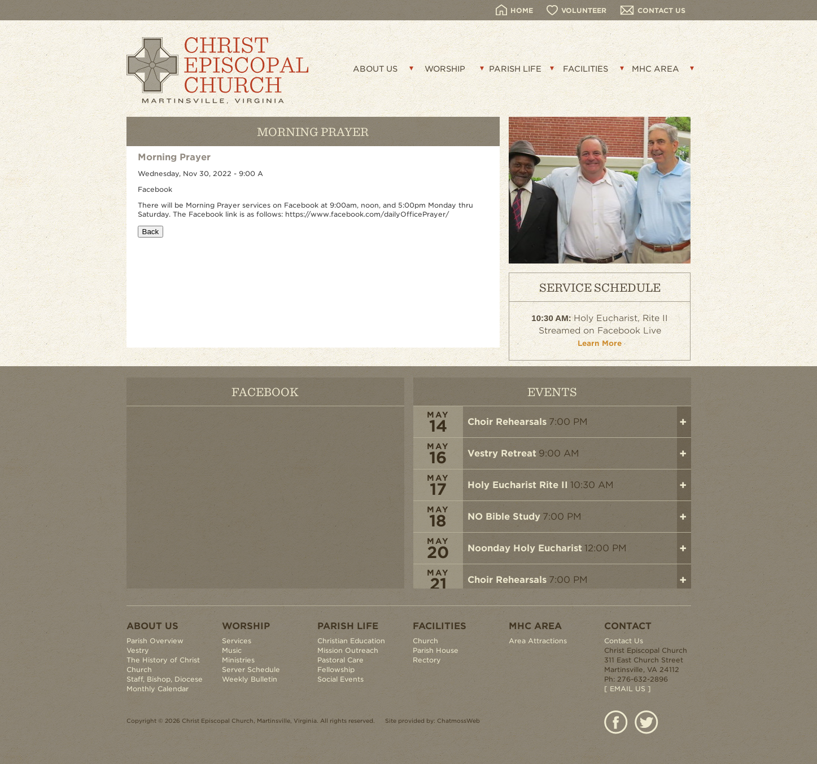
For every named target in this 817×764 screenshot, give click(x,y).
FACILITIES (585, 68)
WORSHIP (445, 68)
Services (236, 640)
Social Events (340, 679)
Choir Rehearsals (507, 421)
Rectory (427, 660)
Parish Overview (155, 640)
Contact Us (623, 640)
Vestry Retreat (502, 453)
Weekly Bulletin (249, 679)
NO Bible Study (504, 516)
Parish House (435, 650)
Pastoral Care (340, 660)
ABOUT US (375, 68)
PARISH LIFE (515, 68)
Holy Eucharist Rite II (518, 485)
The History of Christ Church (163, 665)
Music (232, 650)
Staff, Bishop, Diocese (164, 679)
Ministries (238, 660)
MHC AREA (655, 68)
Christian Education (351, 640)
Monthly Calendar (157, 688)
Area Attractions (538, 640)
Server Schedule (251, 669)
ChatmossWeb (458, 720)
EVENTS (552, 391)
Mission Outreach (347, 650)
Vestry (137, 650)
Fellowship (336, 669)
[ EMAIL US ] (627, 688)
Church (425, 640)
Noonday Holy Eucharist (525, 548)
